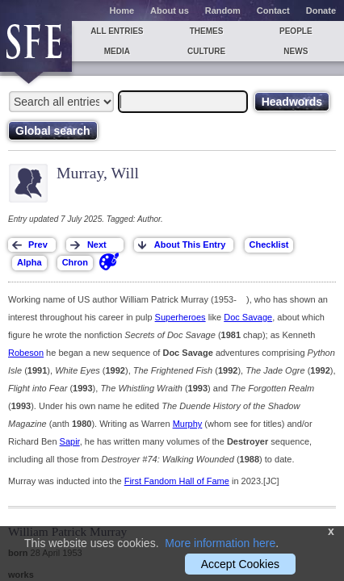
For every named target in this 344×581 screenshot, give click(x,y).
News (295, 51)
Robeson (26, 352)
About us (169, 10)
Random (223, 10)
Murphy (188, 423)
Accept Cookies (240, 564)
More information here (220, 543)
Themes (207, 31)
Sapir (70, 441)
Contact (273, 10)
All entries (116, 31)
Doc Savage (248, 317)
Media (117, 51)
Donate (321, 10)
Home (122, 10)
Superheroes (180, 317)
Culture (206, 51)
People (296, 31)
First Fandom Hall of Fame (176, 481)
